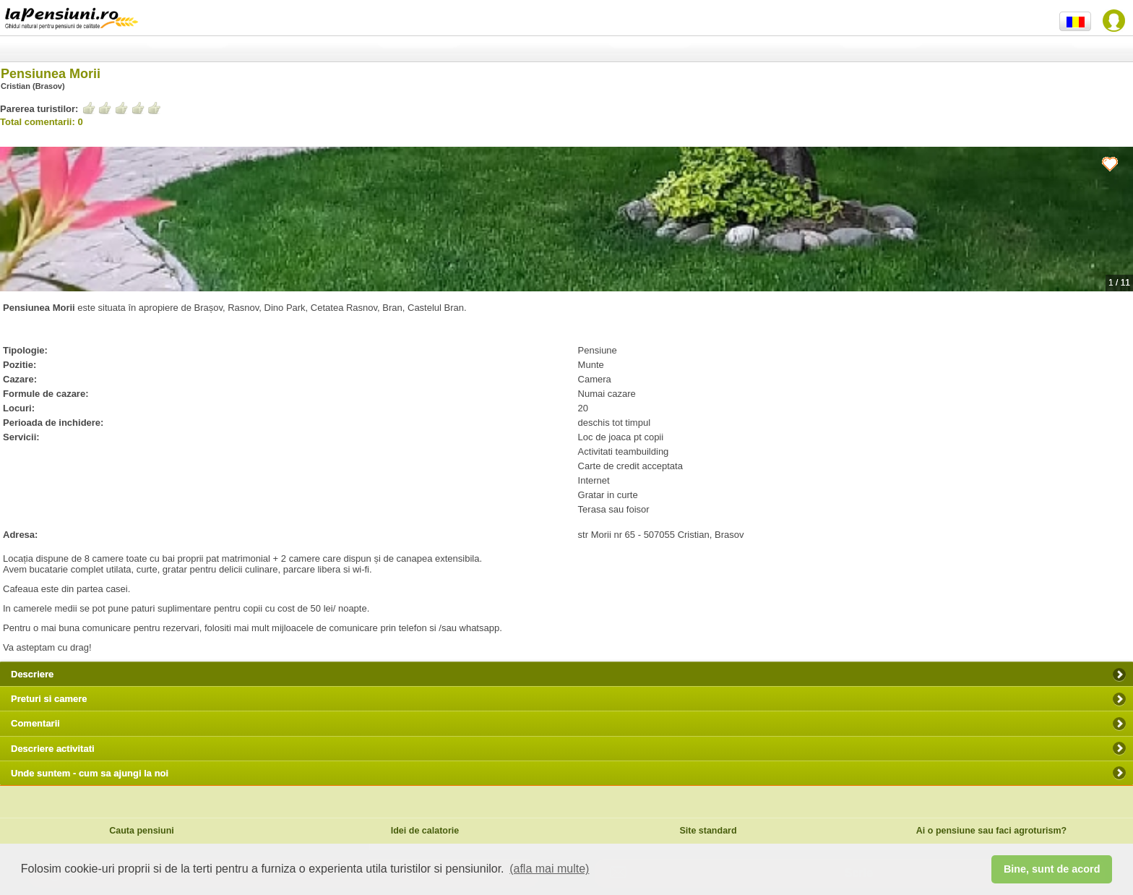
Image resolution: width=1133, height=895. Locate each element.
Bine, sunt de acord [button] (1052, 869)
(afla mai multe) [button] (549, 868)
